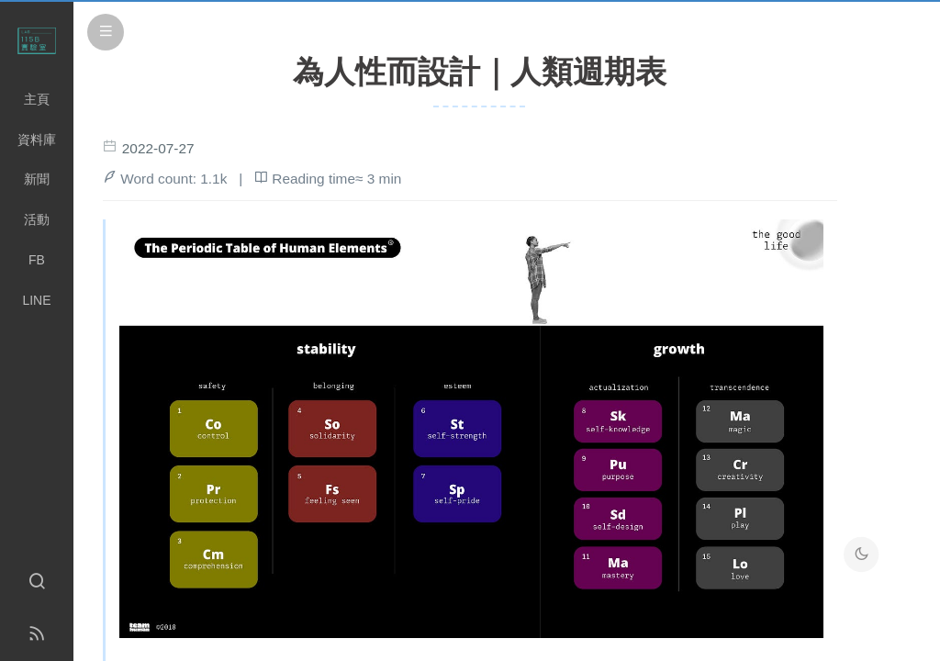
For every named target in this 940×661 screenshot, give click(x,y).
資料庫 (36, 139)
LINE (36, 300)
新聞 (37, 179)
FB (36, 259)
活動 (37, 219)
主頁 (37, 99)
